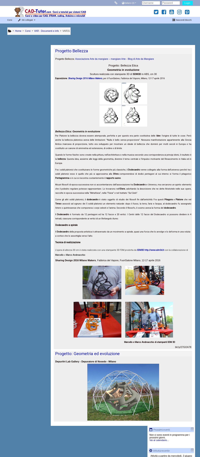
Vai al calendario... (19, 59)
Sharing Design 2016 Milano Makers (87, 78)
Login (187, 3)
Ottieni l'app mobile (144, 451)
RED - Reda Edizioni (22, 135)
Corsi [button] (9, 20)
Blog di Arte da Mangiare (142, 59)
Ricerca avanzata (18, 112)
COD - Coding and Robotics (25, 149)
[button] (131, 3)
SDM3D (142, 250)
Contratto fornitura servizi (31, 451)
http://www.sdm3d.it (156, 250)
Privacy (12, 451)
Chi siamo (52, 451)
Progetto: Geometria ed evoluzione (89, 353)
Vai (44, 105)
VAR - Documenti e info (23, 153)
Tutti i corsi (15, 158)
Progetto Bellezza (73, 51)
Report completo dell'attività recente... (28, 81)
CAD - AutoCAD (19, 130)
